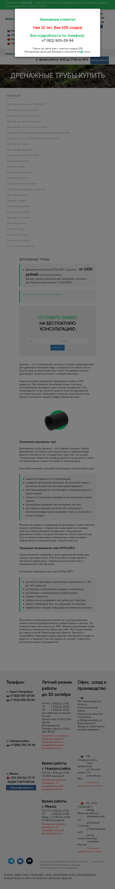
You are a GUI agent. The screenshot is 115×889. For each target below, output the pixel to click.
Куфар (85, 51)
